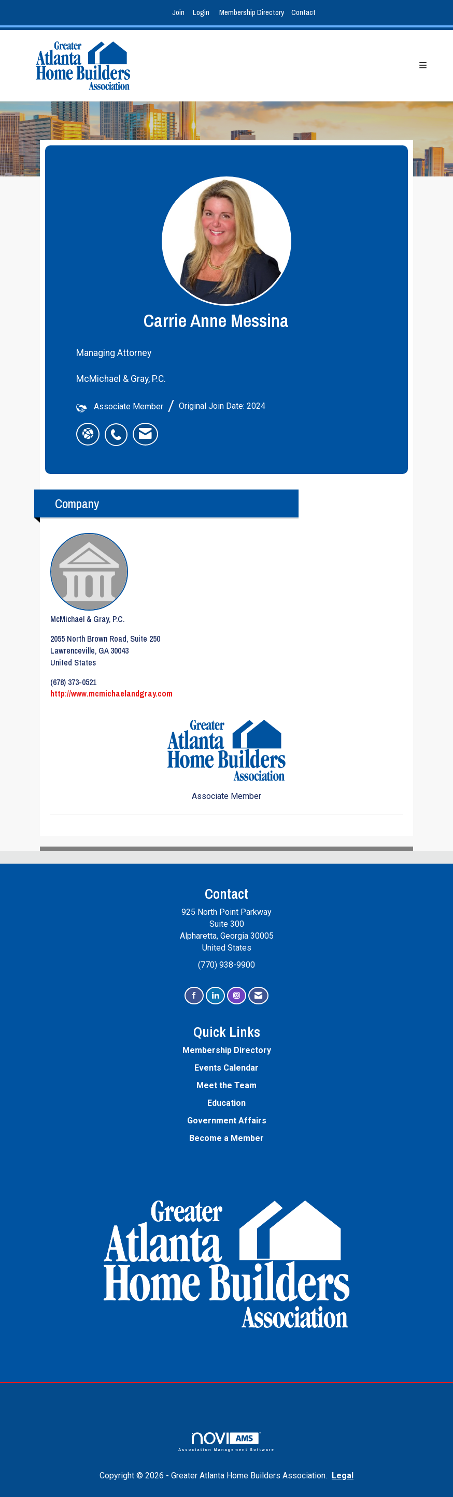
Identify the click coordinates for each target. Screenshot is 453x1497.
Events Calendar (226, 1068)
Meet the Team (226, 1085)
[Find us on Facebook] (194, 996)
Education (226, 1103)
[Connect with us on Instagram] (236, 996)
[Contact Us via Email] (258, 996)
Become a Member (226, 1138)
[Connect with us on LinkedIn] (215, 996)
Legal (342, 1475)
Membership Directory (251, 12)
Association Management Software (226, 1441)
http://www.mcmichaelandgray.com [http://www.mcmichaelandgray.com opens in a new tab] (111, 693)
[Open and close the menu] (295, 66)
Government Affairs (226, 1120)
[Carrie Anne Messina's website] (88, 434)
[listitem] (179, 13)
